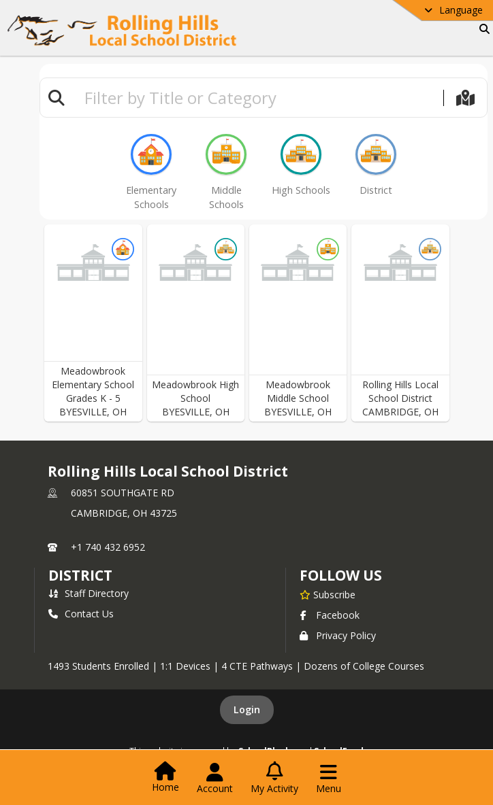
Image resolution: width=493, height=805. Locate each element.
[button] (93, 323)
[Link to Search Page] (482, 28)
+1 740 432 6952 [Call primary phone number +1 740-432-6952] (108, 547)
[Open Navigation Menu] (328, 778)
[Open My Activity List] (274, 778)
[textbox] (258, 98)
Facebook (330, 615)
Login (247, 709)
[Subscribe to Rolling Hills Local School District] (327, 594)
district (80, 575)
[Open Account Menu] (215, 778)
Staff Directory (88, 593)
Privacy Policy (338, 635)
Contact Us (81, 613)
